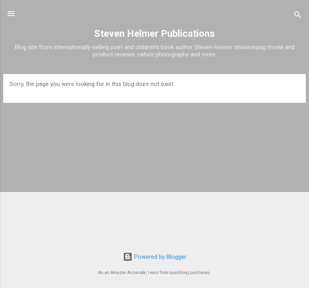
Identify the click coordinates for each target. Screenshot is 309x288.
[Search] (298, 16)
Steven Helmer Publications (154, 33)
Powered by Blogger (154, 256)
